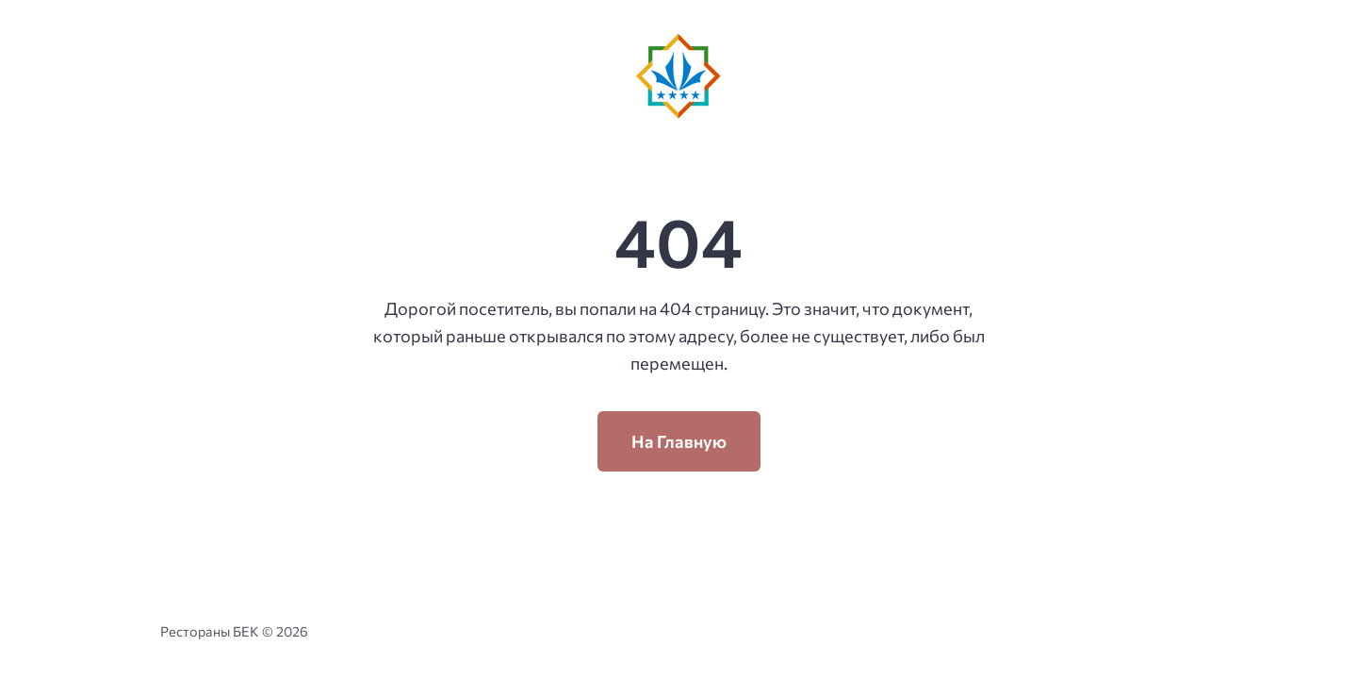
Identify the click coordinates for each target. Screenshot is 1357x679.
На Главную (679, 441)
